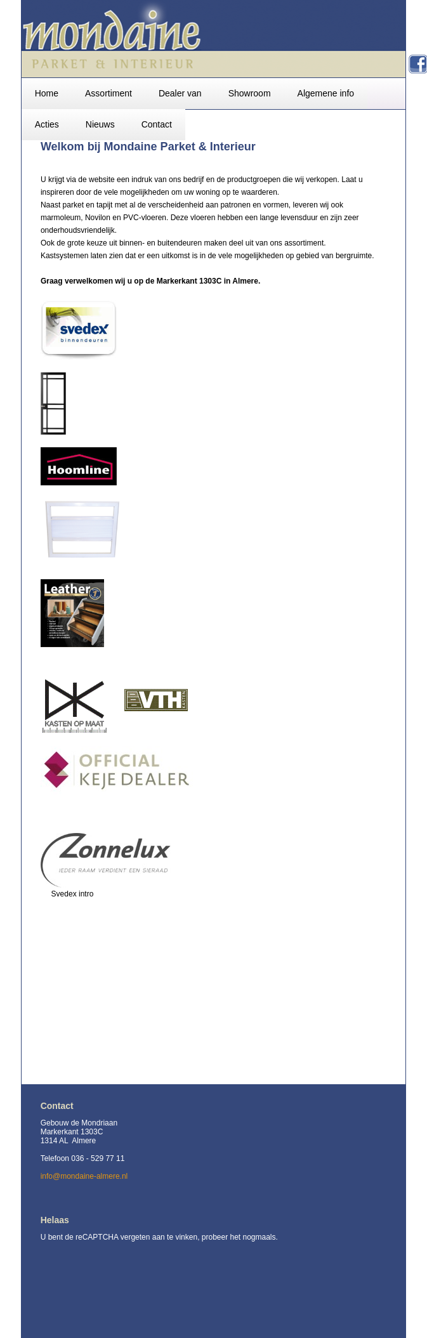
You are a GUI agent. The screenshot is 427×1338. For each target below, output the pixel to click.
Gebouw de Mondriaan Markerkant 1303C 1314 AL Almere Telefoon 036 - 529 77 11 (83, 1140)
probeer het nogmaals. (240, 1237)
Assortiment (108, 93)
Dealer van (180, 93)
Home (46, 93)
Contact (156, 124)
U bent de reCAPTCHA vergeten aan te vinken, (121, 1237)
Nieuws (100, 124)
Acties (47, 124)
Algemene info (326, 93)
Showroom (249, 93)
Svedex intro (72, 893)
